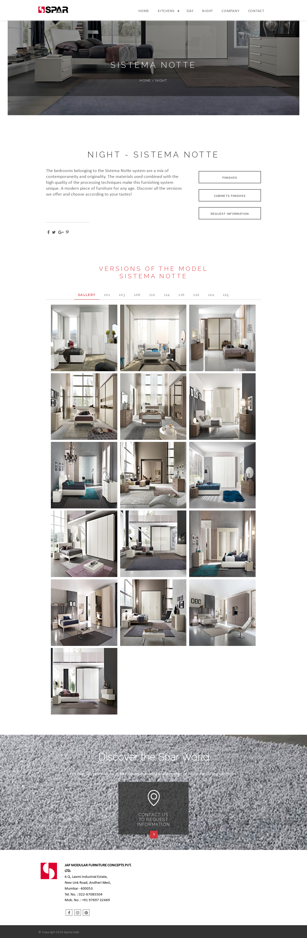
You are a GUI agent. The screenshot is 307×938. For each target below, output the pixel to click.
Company (230, 11)
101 (107, 295)
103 (122, 295)
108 (137, 295)
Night (207, 11)
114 (167, 295)
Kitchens (166, 11)
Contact (256, 11)
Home (143, 11)
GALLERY (86, 295)
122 (196, 295)
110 (152, 295)
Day (190, 11)
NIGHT (161, 80)
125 (226, 295)
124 (211, 295)
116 (181, 295)
